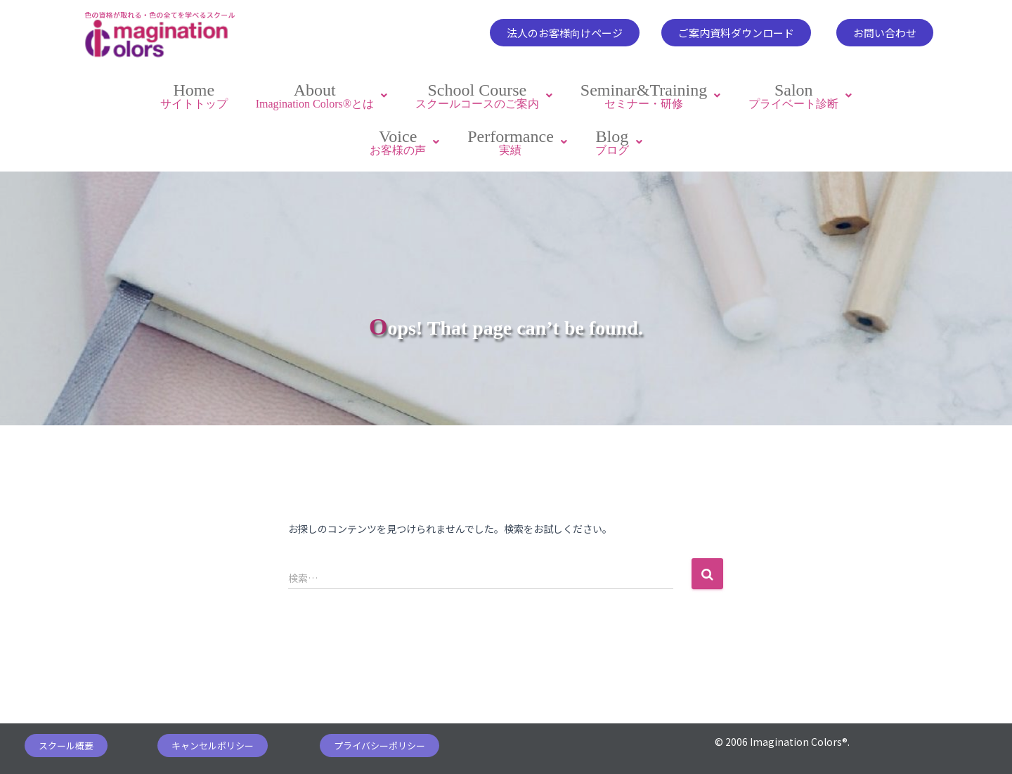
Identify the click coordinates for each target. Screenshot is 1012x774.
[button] (565, 32)
